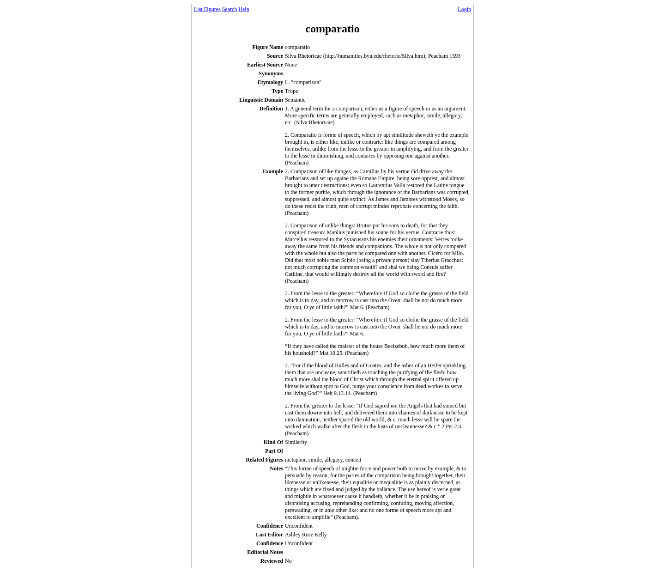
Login (464, 9)
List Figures (207, 9)
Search (229, 9)
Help (243, 9)
